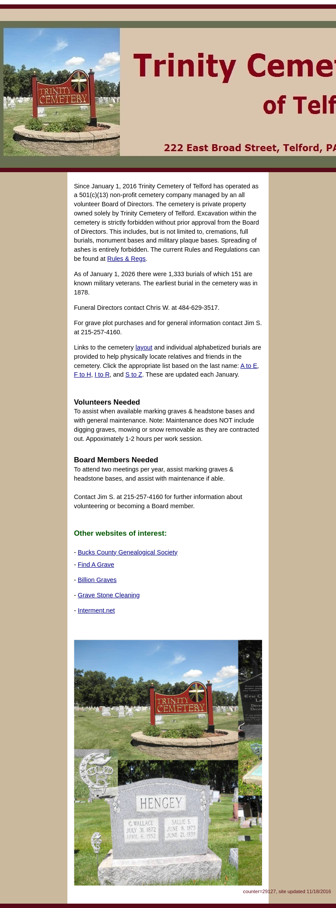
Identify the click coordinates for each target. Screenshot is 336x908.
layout (144, 347)
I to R (101, 374)
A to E (248, 365)
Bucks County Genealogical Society (128, 552)
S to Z (134, 374)
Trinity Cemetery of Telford (168, 88)
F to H (82, 374)
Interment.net (96, 610)
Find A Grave (96, 564)
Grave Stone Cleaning (109, 595)
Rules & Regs (126, 258)
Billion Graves (97, 579)
